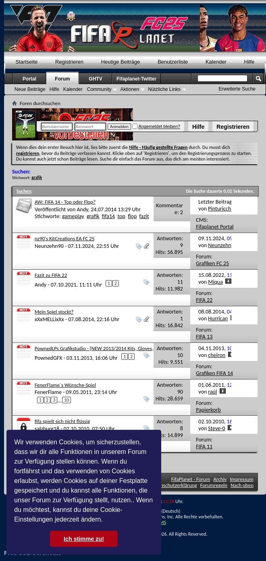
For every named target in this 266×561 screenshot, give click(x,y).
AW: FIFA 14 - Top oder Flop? (65, 202)
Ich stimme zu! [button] (84, 539)
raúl (212, 391)
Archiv (220, 479)
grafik (93, 216)
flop (132, 216)
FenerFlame (48, 392)
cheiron (216, 355)
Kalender (216, 62)
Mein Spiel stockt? (54, 312)
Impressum (242, 479)
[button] (105, 520)
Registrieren (232, 127)
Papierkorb (208, 409)
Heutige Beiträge (120, 62)
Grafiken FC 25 (212, 263)
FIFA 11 (204, 446)
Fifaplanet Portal (214, 226)
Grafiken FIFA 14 (214, 373)
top (121, 216)
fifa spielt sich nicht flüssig (62, 421)
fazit (144, 216)
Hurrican (218, 318)
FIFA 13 (204, 336)
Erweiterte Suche (237, 89)
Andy (82, 209)
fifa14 (108, 216)
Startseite (26, 62)
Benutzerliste (173, 62)
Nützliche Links (164, 89)
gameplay (73, 216)
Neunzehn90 (49, 246)
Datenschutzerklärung (173, 485)
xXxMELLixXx (49, 319)
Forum (62, 79)
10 (66, 400)
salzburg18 (47, 428)
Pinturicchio (221, 208)
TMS (161, 522)
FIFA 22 (204, 300)
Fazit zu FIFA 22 (51, 275)
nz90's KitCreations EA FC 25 (65, 238)
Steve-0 (216, 428)
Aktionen (129, 89)
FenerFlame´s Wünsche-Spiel (65, 385)
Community (99, 89)
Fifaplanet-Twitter (136, 79)
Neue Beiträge (30, 89)
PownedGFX (48, 357)
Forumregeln (214, 485)
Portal (29, 79)
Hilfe (198, 127)
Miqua (215, 281)
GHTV (95, 79)
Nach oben (242, 485)
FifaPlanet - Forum (190, 479)
